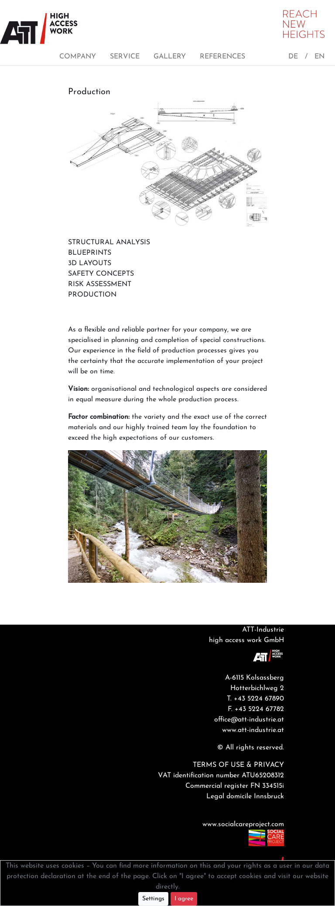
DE (293, 56)
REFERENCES (222, 56)
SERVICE (125, 56)
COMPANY (77, 56)
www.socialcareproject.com (243, 824)
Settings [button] (153, 899)
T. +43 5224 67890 (255, 698)
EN (319, 56)
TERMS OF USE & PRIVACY (238, 765)
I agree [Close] (183, 899)
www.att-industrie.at (253, 730)
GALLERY (170, 56)
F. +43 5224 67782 (256, 709)
